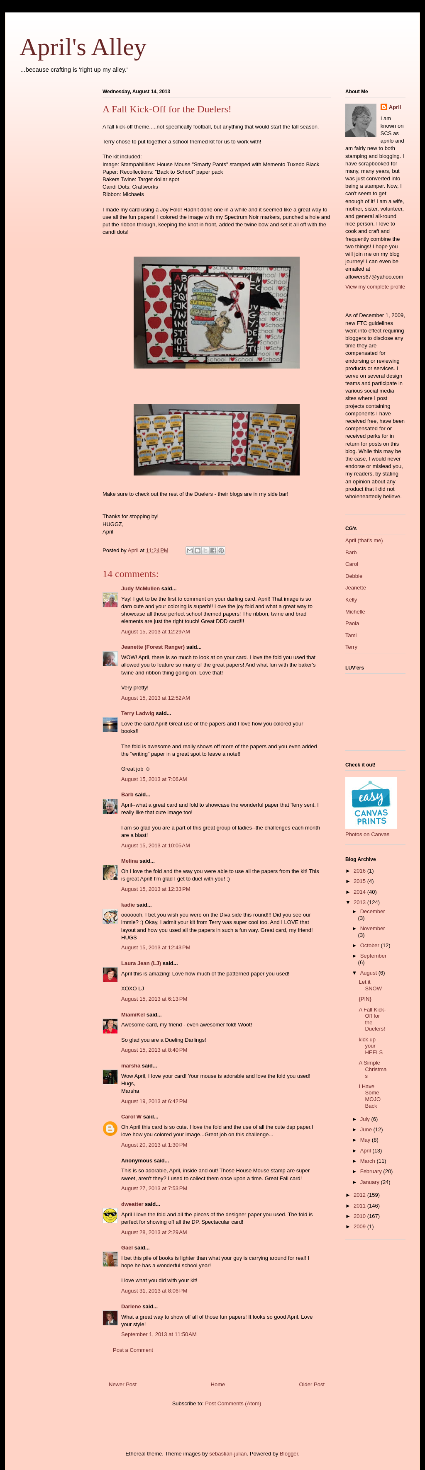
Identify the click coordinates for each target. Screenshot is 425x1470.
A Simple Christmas (372, 1069)
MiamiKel (133, 1015)
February (371, 1171)
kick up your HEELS (371, 1045)
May (366, 1140)
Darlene (131, 1306)
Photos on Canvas (367, 834)
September (373, 956)
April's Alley (83, 47)
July (365, 1119)
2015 (360, 881)
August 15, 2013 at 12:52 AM (155, 698)
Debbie (353, 576)
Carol (351, 564)
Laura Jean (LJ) (141, 963)
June (367, 1129)
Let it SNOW (370, 985)
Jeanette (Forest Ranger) (153, 647)
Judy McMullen (140, 588)
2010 (360, 1216)
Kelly (351, 600)
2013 (360, 902)
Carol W (131, 1116)
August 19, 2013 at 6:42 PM (154, 1101)
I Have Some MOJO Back (370, 1096)
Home (218, 1384)
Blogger (289, 1454)
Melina (129, 861)
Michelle (355, 612)
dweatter (132, 1204)
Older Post (312, 1384)
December (372, 911)
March (368, 1161)
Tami (351, 635)
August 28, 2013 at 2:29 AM (154, 1232)
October (370, 945)
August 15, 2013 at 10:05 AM (155, 845)
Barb (127, 794)
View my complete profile (375, 287)
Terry (351, 647)
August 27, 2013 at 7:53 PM (154, 1188)
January (370, 1182)
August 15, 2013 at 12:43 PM (156, 947)
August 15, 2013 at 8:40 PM (154, 1050)
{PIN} (365, 999)
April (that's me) (364, 540)
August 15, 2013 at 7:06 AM (154, 779)
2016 (360, 871)
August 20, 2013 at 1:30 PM (154, 1145)
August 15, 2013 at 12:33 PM (156, 889)
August (369, 973)
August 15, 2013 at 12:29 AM (155, 631)
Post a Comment (133, 1350)
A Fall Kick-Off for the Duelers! (372, 1019)
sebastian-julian (228, 1454)
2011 (360, 1206)
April (395, 107)
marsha (130, 1065)
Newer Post (123, 1384)
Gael (127, 1247)
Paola (352, 623)
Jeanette (355, 588)
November (372, 928)
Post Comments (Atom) (233, 1403)
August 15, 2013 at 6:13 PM (154, 999)
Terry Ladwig (137, 713)
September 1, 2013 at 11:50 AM (159, 1334)
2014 (360, 892)
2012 (360, 1195)
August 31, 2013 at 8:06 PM (154, 1291)
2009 (360, 1226)
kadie (128, 905)
